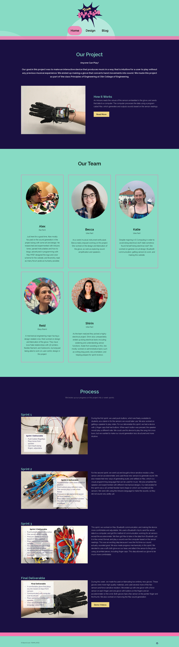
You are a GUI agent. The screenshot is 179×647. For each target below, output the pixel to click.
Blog (105, 30)
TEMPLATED (35, 643)
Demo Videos (100, 605)
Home (75, 30)
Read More (101, 114)
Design (90, 30)
